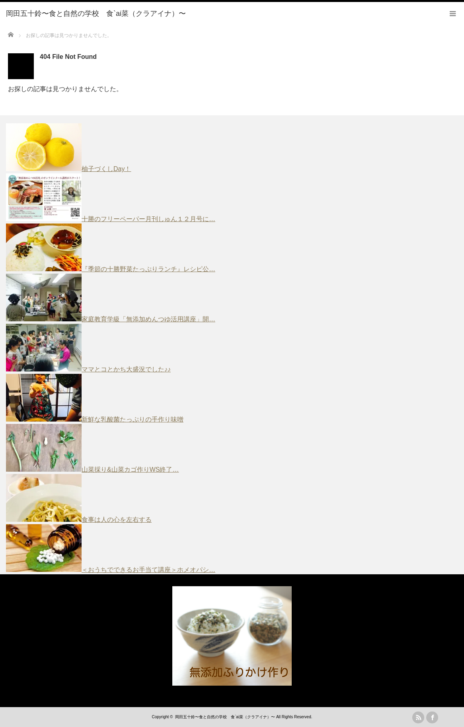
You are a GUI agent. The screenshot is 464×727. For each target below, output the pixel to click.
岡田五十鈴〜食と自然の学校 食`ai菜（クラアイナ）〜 (225, 717)
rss (418, 717)
